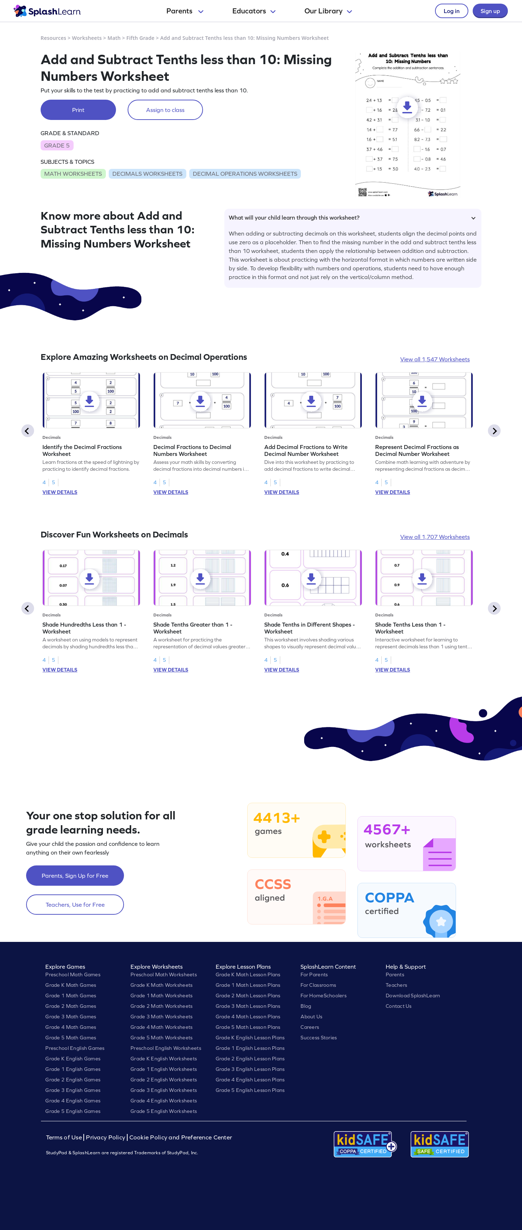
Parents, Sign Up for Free (75, 875)
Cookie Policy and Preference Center (180, 1137)
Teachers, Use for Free (75, 904)
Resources (53, 37)
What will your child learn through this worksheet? (352, 217)
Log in (452, 11)
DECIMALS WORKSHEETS (147, 173)
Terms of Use (65, 1137)
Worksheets (87, 37)
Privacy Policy (105, 1137)
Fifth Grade (141, 37)
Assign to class (165, 110)
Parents (184, 11)
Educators (254, 11)
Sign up (490, 11)
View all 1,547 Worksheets (435, 359)
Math (114, 37)
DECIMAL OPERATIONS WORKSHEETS (245, 173)
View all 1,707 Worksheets (435, 536)
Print (78, 110)
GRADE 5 (57, 145)
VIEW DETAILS (59, 492)
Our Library (328, 11)
